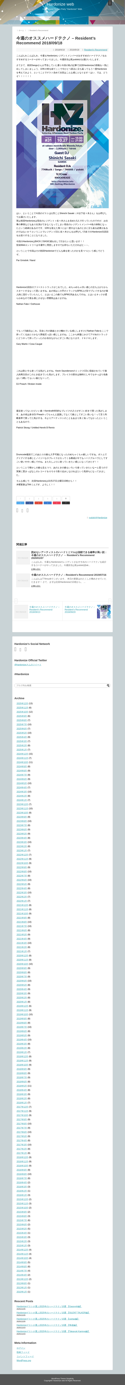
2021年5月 (22, 934)
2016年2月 (22, 1191)
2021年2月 (22, 947)
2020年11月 (22, 960)
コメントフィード (25, 1356)
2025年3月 (22, 741)
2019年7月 (22, 1027)
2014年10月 (22, 1258)
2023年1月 (22, 850)
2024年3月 (22, 792)
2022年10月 (22, 863)
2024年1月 (22, 800)
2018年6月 (22, 1082)
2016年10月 (22, 1166)
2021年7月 (22, 926)
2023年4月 (22, 838)
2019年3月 (22, 1044)
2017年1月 (22, 1153)
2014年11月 (22, 1254)
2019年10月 (22, 1014)
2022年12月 (22, 855)
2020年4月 (22, 989)
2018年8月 (22, 1073)
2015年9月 (22, 1212)
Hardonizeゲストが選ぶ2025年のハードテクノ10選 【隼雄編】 (47, 1325)
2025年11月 (22, 708)
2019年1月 (22, 1052)
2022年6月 (22, 880)
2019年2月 (22, 1048)
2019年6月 (22, 1031)
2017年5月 (22, 1136)
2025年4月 (22, 737)
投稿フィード (23, 1352)
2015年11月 (22, 1203)
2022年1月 (22, 901)
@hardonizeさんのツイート (27, 665)
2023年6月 (22, 829)
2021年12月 (22, 905)
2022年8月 (22, 871)
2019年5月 (22, 1035)
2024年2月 (22, 796)
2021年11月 (22, 909)
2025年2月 (22, 745)
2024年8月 (22, 771)
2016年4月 (22, 1182)
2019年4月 (22, 1040)
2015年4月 (22, 1233)
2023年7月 (22, 825)
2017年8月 (22, 1124)
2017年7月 (22, 1128)
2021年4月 (22, 939)
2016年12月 (22, 1157)
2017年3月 (22, 1145)
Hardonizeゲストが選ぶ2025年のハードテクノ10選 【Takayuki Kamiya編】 (53, 1331)
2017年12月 (22, 1107)
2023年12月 (22, 804)
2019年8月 (22, 1023)
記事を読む (36, 569)
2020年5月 (22, 985)
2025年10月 (22, 712)
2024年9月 (22, 766)
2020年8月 (22, 972)
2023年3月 (22, 842)
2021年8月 (22, 922)
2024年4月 (22, 787)
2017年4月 (22, 1140)
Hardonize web (60, 4)
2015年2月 (22, 1241)
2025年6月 (22, 729)
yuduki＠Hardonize (98, 517)
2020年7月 (22, 976)
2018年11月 (22, 1061)
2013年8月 (22, 1283)
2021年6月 (22, 930)
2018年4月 (22, 1090)
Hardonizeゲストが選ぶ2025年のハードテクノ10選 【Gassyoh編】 (49, 1306)
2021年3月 (22, 943)
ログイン (21, 1348)
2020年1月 (22, 1002)
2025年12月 (22, 703)
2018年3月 (22, 1094)
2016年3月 (22, 1187)
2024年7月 (22, 775)
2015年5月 (22, 1229)
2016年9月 (22, 1170)
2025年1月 (22, 750)
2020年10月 (22, 964)
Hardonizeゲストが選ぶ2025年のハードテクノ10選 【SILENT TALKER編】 (53, 1313)
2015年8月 (22, 1216)
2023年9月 (22, 817)
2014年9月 (22, 1262)
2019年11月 (22, 1010)
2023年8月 (22, 821)
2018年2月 (22, 1098)
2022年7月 (22, 876)
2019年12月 (22, 1006)
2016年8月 (22, 1174)
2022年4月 (22, 888)
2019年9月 (22, 1019)
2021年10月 (22, 913)
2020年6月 (22, 981)
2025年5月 (22, 733)
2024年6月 (22, 779)
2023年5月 (22, 834)
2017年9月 (22, 1119)
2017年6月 (22, 1132)
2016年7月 (22, 1178)
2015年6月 (22, 1224)
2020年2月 (22, 997)
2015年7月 (22, 1220)
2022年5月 (22, 884)
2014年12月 (22, 1250)
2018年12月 (22, 1056)
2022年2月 (22, 897)
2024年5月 (22, 783)
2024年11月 (22, 758)
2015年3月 (22, 1237)
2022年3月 (22, 892)
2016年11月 (22, 1161)
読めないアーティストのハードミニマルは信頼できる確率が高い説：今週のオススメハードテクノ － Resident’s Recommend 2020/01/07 (69, 555)
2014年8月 (22, 1266)
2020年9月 (22, 968)
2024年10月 (22, 762)
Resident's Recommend (95, 50)
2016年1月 (22, 1195)
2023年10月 (22, 813)
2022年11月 (22, 859)
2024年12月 (22, 754)
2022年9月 (22, 867)
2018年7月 (22, 1077)
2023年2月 (22, 846)
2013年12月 (22, 1279)
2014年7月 (22, 1271)
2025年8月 (22, 720)
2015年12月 (22, 1199)
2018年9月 (22, 1069)
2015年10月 (22, 1208)
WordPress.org (24, 1360)
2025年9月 (22, 716)
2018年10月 (22, 1065)
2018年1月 (22, 1103)
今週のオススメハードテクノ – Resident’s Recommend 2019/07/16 (68, 575)
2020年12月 (22, 955)
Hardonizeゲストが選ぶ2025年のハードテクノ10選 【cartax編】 (48, 1319)
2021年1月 (22, 951)
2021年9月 (22, 918)
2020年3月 (22, 993)
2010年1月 (22, 1292)
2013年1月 (22, 1287)
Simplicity (70, 1379)
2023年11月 (22, 808)
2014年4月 (22, 1275)
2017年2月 (22, 1149)
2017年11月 (22, 1111)
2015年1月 (22, 1245)
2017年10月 (22, 1115)
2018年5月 (22, 1086)
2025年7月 (22, 724)
